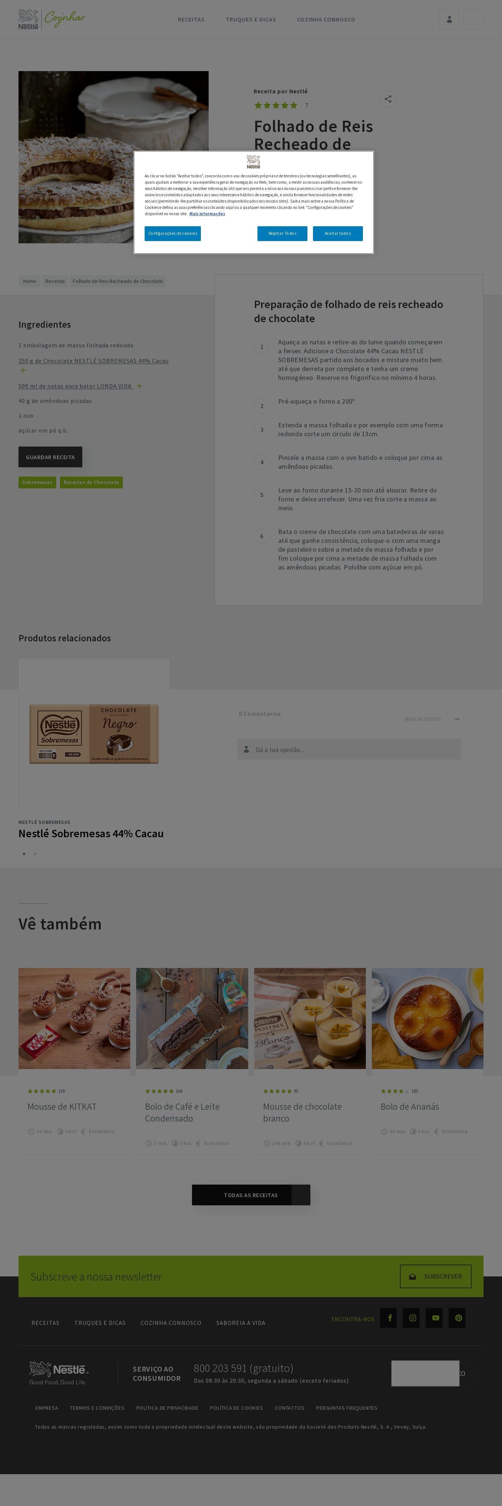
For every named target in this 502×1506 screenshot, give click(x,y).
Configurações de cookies (173, 233)
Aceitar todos (338, 233)
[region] (254, 202)
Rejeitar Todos (283, 233)
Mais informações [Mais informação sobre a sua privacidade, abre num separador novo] (207, 213)
